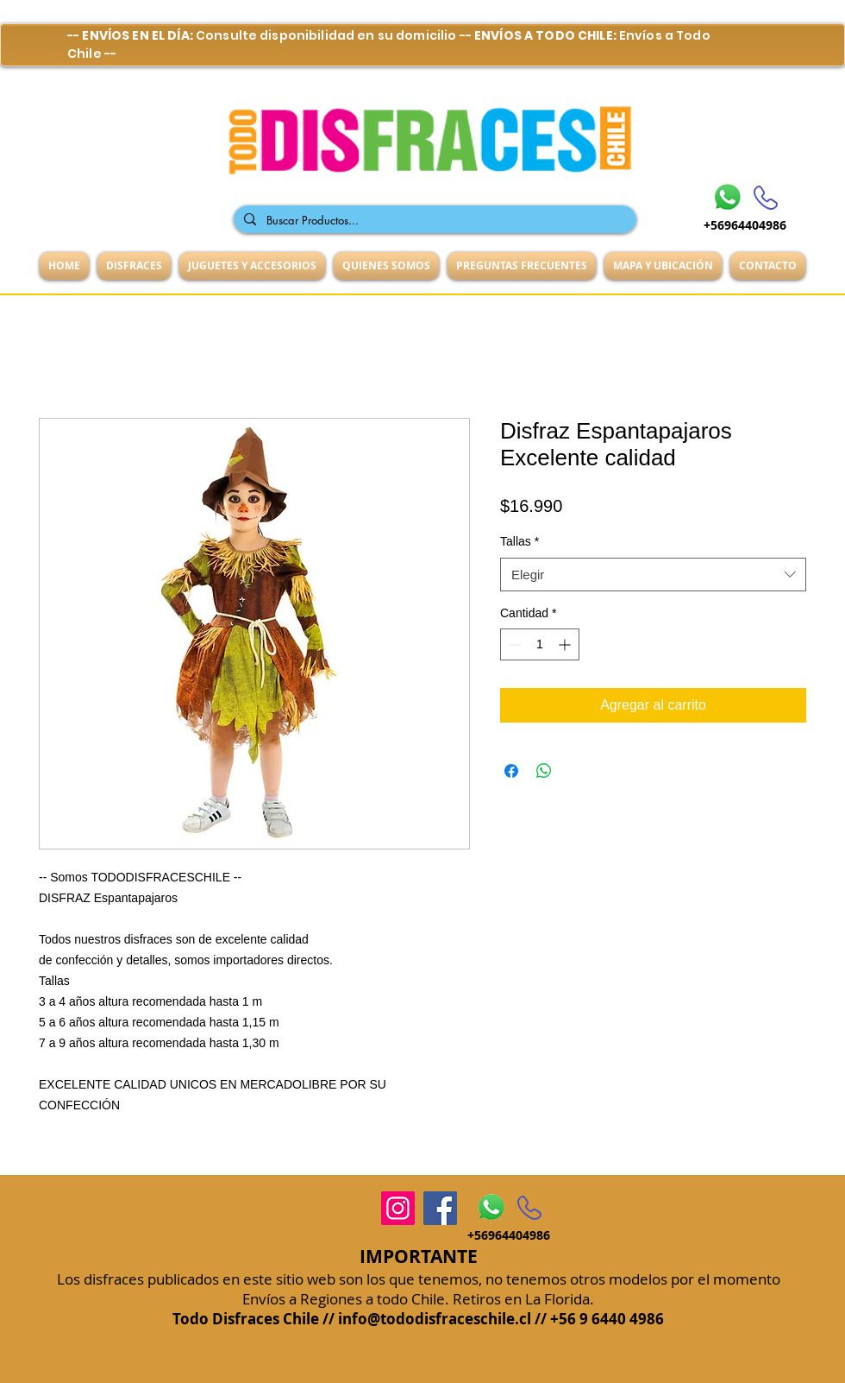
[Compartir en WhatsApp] (544, 771)
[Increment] (566, 644)
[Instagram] (398, 1208)
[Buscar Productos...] (433, 220)
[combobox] (653, 574)
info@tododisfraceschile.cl (434, 1319)
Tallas (519, 541)
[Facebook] (440, 1208)
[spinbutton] (539, 644)
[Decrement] (513, 644)
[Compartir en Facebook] (511, 771)
